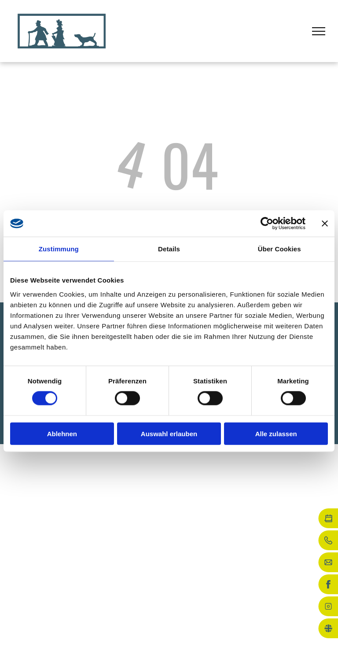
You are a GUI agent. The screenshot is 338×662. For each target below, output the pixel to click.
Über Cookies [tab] (279, 249)
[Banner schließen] (325, 224)
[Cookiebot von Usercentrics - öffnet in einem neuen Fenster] (266, 223)
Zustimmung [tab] (59, 249)
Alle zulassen (276, 433)
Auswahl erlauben (169, 433)
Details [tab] (169, 249)
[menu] (318, 31)
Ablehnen (62, 433)
